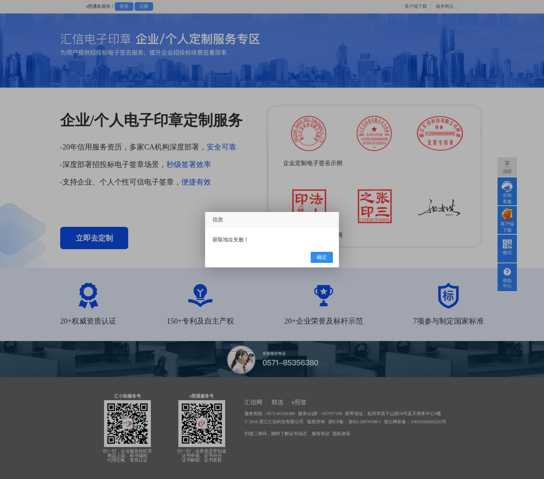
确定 (322, 257)
